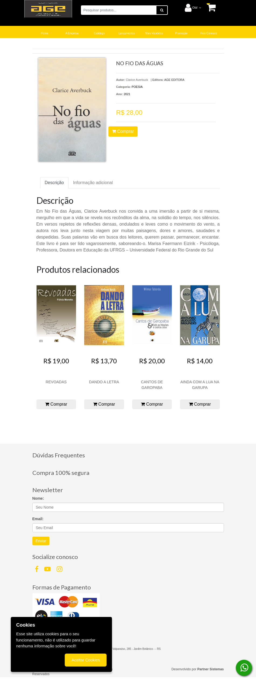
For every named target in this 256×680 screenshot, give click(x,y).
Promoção (181, 33)
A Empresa (71, 33)
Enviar (41, 541)
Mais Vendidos (154, 33)
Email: (38, 519)
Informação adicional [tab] (93, 182)
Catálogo (99, 33)
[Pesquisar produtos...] (118, 10)
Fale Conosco (208, 33)
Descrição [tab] (54, 182)
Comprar (123, 131)
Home (44, 33)
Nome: (38, 498)
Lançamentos (126, 33)
